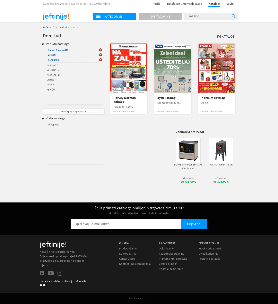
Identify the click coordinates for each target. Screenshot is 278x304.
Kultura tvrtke (127, 253)
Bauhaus (53, 64)
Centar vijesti (127, 258)
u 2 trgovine (188, 178)
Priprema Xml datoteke (173, 258)
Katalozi (214, 4)
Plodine (52, 84)
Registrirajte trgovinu (171, 253)
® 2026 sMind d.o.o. (139, 298)
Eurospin (53, 69)
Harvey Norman (58, 49)
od (188, 181)
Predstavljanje (128, 248)
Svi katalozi (61, 27)
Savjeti (230, 4)
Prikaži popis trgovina (72, 111)
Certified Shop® (168, 264)
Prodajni (53, 124)
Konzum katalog (213, 98)
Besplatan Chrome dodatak (184, 4)
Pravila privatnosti (210, 248)
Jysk (52, 54)
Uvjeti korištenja (208, 253)
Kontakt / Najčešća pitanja (135, 264)
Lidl (50, 79)
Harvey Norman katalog (124, 100)
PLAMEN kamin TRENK (221, 164)
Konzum (54, 59)
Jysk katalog (166, 98)
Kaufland (53, 74)
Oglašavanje (166, 248)
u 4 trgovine (220, 178)
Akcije (156, 4)
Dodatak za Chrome (171, 269)
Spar (51, 89)
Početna (47, 27)
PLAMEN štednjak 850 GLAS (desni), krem (188, 166)
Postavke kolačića (209, 258)
